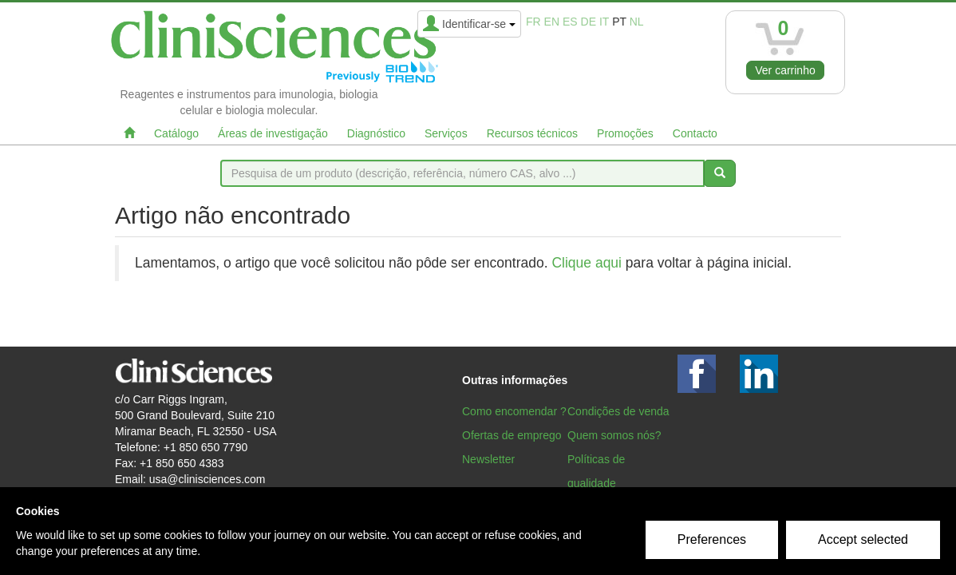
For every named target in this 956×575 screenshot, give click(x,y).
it (604, 21)
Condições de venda (618, 411)
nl (637, 21)
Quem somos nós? (614, 435)
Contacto (695, 133)
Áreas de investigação (273, 133)
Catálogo (176, 133)
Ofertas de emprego (512, 435)
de (588, 21)
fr (533, 21)
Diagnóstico (376, 133)
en (551, 21)
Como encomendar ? (514, 411)
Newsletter (488, 459)
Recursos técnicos (532, 133)
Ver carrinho (785, 70)
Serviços (446, 133)
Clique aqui (586, 263)
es (570, 21)
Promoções (625, 133)
